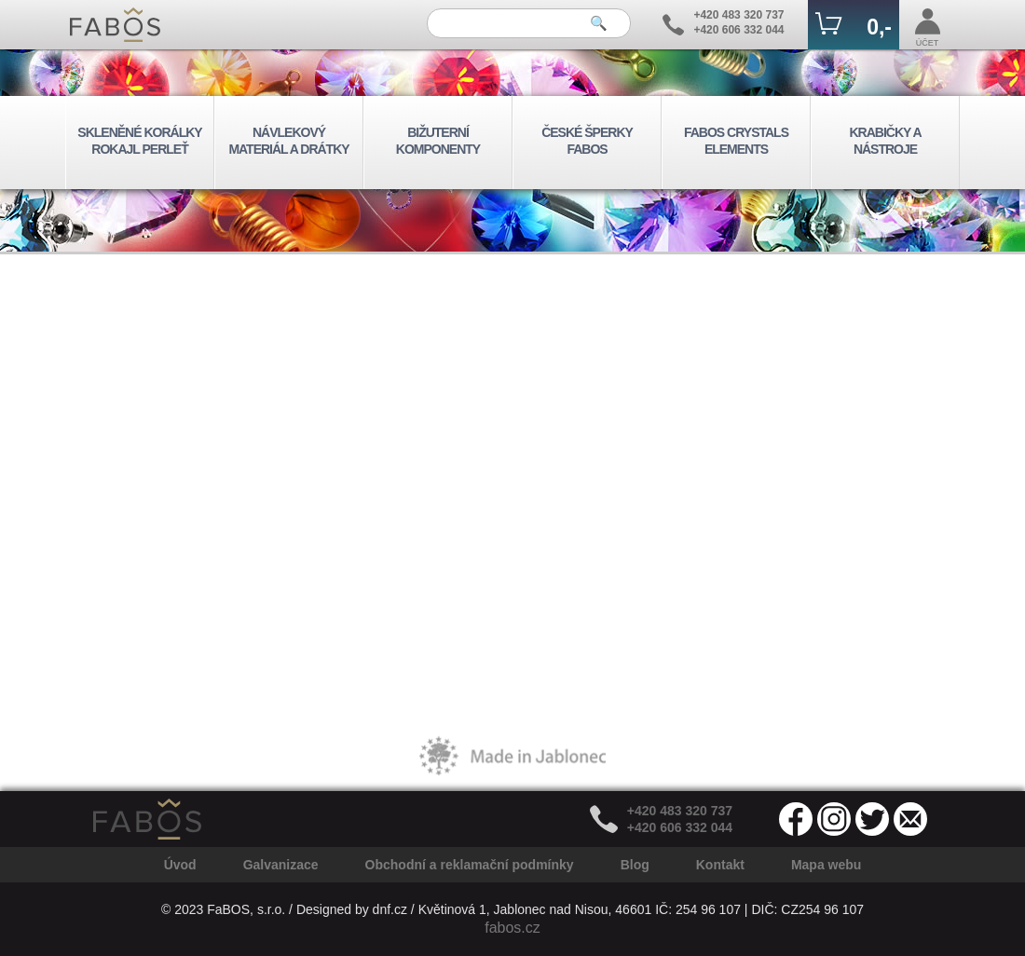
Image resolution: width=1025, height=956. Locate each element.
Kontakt (720, 864)
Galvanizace (281, 864)
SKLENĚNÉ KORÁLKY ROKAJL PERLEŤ (139, 141)
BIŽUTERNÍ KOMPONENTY (438, 141)
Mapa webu (826, 864)
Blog (635, 864)
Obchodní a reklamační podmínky (469, 864)
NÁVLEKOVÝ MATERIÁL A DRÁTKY (288, 141)
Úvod (180, 864)
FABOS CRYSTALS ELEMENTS (736, 141)
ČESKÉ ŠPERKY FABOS (587, 141)
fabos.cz (512, 928)
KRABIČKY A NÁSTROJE (885, 141)
